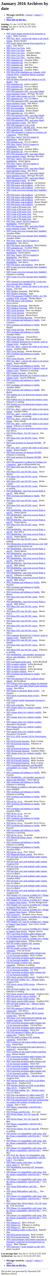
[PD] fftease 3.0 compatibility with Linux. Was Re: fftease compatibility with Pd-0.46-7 (26, 1134)
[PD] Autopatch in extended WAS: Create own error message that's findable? (26, 282)
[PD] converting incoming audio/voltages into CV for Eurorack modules (26, 935)
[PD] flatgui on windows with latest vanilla (25, 787)
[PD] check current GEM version (20, 977)
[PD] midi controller (15, 705)
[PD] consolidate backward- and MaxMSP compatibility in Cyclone (24, 766)
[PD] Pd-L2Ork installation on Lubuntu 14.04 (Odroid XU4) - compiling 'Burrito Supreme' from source (25, 74)
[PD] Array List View (15, 48)
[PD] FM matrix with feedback (19, 183)
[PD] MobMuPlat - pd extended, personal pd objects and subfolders (25, 655)
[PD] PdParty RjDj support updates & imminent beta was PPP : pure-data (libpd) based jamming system (26, 685)
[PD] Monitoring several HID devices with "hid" (27, 544)
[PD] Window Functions (17, 291)
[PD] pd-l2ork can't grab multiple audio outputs (26, 857)
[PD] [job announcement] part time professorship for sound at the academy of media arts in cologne (27, 1102)
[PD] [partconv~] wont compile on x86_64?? (25, 1247)
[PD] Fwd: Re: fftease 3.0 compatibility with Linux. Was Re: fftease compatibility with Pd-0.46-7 (26, 1157)
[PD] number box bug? (16, 373)
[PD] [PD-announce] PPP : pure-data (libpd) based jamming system (25, 92)
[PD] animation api (14, 60)
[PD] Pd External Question (18, 741)
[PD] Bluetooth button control (19, 837)
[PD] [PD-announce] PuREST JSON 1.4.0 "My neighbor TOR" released (26, 297)
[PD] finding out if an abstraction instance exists (27, 395)
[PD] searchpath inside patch (18, 662)
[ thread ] (29, 15)
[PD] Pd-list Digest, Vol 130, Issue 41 (22, 433)
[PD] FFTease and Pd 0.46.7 (18, 1112)
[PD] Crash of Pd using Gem (18, 207)
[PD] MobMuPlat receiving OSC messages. (25, 1167)
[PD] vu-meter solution (16, 664)
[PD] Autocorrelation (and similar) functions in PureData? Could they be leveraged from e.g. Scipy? (26, 1241)
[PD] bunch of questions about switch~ (23, 691)
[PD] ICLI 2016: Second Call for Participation (26, 736)
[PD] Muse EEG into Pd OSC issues (22, 438)
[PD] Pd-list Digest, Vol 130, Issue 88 (22, 1114)
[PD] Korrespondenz (15, 108)
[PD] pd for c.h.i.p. (14, 801)
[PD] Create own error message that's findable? (26, 190)
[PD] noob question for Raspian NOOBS (24, 443)
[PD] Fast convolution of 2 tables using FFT (25, 1095)
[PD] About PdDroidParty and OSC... (22, 1186)
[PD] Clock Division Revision (19, 317)
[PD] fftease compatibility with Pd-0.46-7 (24, 1107)
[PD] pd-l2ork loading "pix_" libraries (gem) (25, 979)
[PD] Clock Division (15, 310)
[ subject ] (38, 15)
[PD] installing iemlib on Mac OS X (22, 1230)
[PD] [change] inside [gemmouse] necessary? (26, 700)
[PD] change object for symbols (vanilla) (24, 707)
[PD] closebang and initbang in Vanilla (23, 320)
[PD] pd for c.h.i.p (14, 852)
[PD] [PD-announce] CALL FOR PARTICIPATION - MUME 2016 (20, 126)
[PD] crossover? (13, 914)
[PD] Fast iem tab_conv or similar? (21, 996)
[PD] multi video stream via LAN (21, 96)
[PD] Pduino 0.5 (13, 1222)
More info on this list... (16, 20)
